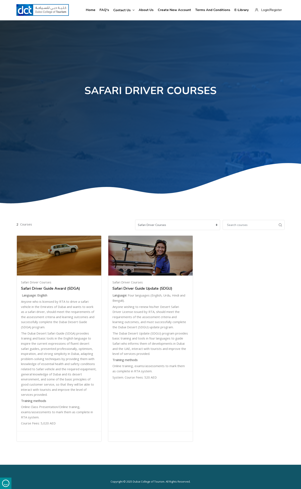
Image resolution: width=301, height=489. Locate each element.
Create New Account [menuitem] (174, 10)
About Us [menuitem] (146, 10)
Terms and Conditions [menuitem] (212, 10)
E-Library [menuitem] (241, 10)
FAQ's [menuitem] (104, 10)
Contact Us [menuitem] (123, 10)
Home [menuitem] (90, 10)
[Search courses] (249, 225)
